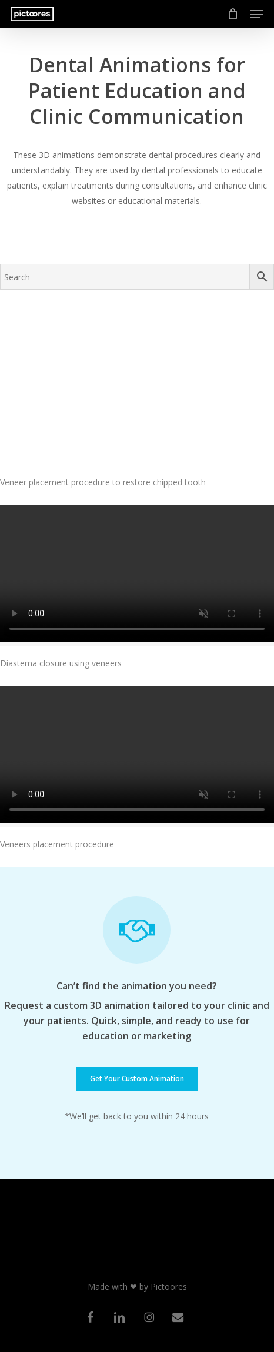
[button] (256, 14)
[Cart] (233, 14)
